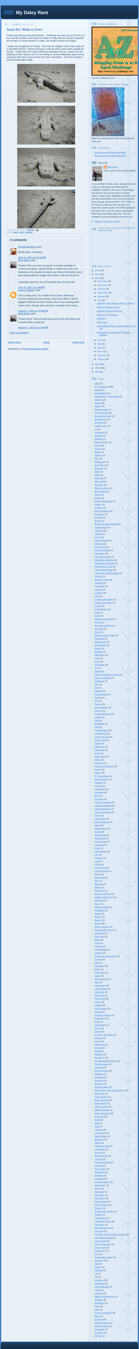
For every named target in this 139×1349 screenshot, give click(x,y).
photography (101, 989)
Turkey (98, 1267)
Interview (99, 792)
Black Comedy (102, 488)
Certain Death (101, 540)
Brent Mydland (102, 511)
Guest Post (100, 740)
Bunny (98, 521)
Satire (97, 1143)
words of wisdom (103, 1313)
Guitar (98, 743)
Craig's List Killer (103, 602)
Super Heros (101, 1201)
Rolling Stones (102, 1110)
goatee (98, 717)
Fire (96, 684)
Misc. (97, 904)
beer (97, 458)
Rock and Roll (102, 1100)
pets (97, 982)
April (100, 347)
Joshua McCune (27, 246)
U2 (96, 1273)
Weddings (100, 1303)
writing (98, 1319)
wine (97, 1309)
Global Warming (103, 714)
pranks (98, 1012)
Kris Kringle (101, 841)
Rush (97, 1120)
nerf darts (99, 933)
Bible (97, 471)
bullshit (98, 517)
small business (102, 1182)
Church (98, 576)
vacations (99, 1283)
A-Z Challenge (102, 386)
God (97, 720)
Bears (98, 452)
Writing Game (101, 1326)
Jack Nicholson (102, 809)
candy (98, 537)
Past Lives (102, 322)
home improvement (104, 766)
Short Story (100, 1169)
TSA (97, 1264)
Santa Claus (101, 1136)
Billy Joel (99, 481)
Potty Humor (101, 1008)
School (98, 1152)
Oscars (98, 959)
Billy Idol (99, 478)
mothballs (100, 910)
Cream (98, 606)
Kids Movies (101, 828)
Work (97, 1316)
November (102, 285)
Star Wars (99, 1195)
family (98, 671)
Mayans (98, 884)
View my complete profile (107, 221)
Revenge (99, 1080)
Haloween (100, 746)
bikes (97, 475)
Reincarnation (102, 1070)
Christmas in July (103, 566)
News (97, 940)
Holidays (99, 763)
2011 (97, 278)
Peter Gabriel (101, 979)
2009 (97, 368)
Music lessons (102, 926)
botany (98, 504)
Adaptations (101, 393)
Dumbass (99, 638)
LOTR (97, 864)
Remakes (99, 1077)
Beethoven (100, 462)
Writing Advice (102, 1323)
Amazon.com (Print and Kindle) (110, 152)
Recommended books (106, 1061)
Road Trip (99, 1093)
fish (96, 687)
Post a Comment (19, 332)
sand (22, 232)
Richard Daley (102, 1087)
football (98, 691)
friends (98, 697)
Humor (98, 773)
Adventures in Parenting (107, 396)
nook (97, 943)
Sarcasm (99, 1139)
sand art (99, 1129)
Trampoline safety (104, 1257)
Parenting (99, 966)
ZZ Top (98, 1336)
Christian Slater (102, 550)
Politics (98, 1005)
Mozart (98, 920)
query (97, 1041)
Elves (97, 661)
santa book (100, 1133)
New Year (99, 936)
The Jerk (99, 1231)
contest (98, 589)
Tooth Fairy (100, 1251)
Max (97, 881)
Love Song (100, 867)
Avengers (99, 432)
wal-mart (99, 1293)
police (98, 1002)
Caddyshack (101, 527)
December (102, 281)
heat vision (100, 756)
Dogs (97, 632)
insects (98, 786)
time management (104, 1237)
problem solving (103, 1015)
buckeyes (99, 514)
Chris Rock (100, 547)
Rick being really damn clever (109, 1090)
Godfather (100, 724)
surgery (98, 1208)
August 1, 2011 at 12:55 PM (33, 327)
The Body (99, 1224)
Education (100, 655)
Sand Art (101, 318)
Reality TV (100, 1057)
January (101, 359)
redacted (99, 1067)
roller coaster (101, 1106)
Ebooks (98, 651)
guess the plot (102, 737)
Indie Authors (101, 779)
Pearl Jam (100, 972)
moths (98, 913)
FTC (97, 701)
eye (96, 668)
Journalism (100, 818)
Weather (99, 1300)
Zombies (99, 1332)
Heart (97, 753)
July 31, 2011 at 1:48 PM (31, 287)
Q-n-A (97, 1028)
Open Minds (101, 949)
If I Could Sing (102, 776)
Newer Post (14, 342)
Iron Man (99, 799)
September (103, 292)
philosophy (100, 985)
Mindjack (99, 900)
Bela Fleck (100, 465)
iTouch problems (103, 802)
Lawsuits (99, 845)
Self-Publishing (102, 1162)
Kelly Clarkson (102, 822)
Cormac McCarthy (104, 599)
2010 (97, 364)
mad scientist (101, 871)
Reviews (99, 1084)
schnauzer (100, 1149)
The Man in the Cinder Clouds (110, 1234)
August (101, 296)
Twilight (98, 1270)
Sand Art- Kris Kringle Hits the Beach (115, 303)
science (98, 1159)
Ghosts (98, 710)
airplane (99, 399)
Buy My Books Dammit (106, 524)
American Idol (102, 413)
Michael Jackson (103, 894)
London (98, 858)
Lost (97, 861)
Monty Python (102, 907)
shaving (99, 1165)
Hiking (98, 759)
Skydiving (100, 1172)
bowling (99, 507)
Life (96, 854)
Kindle (98, 832)
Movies (98, 917)
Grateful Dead (102, 730)
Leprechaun (101, 851)
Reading (99, 1054)
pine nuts (99, 995)
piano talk (100, 992)
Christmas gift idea (104, 560)
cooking (99, 593)
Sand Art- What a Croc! (24, 29)
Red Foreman (101, 1064)
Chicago (99, 543)
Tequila (98, 1214)
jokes (97, 815)
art (96, 429)
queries (98, 1038)
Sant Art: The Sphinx (107, 315)
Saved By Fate (102, 1146)
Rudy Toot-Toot (102, 1113)
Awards (98, 435)
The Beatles (101, 1218)
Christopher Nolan (104, 570)
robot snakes (101, 1097)
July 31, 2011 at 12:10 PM (32, 257)
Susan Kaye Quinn (104, 1211)
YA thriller (99, 1329)
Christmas (100, 553)
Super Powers (102, 1205)
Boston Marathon (103, 501)
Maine (98, 874)
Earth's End (100, 642)
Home (46, 342)
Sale (97, 1123)
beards (98, 448)
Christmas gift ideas (105, 563)
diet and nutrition (103, 625)
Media (98, 887)
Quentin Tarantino (104, 1034)
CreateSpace (101, 609)
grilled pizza (101, 733)
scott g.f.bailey (26, 290)
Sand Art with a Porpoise (109, 311)
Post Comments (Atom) (35, 348)
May (99, 344)
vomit (97, 1290)
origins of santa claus (105, 956)
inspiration (100, 789)
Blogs (97, 494)
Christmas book (103, 557)
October (101, 289)
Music (98, 923)
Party (97, 969)
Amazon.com (101, 409)
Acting (98, 390)
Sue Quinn (100, 1198)
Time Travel (100, 1241)
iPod (97, 795)
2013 (97, 270)
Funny (98, 704)
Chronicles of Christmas (107, 573)
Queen (98, 1031)
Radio (97, 1051)
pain (97, 962)
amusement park (103, 416)
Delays (98, 622)
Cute (97, 612)
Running (99, 1116)
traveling (99, 1260)
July (99, 300)
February (102, 355)
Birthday (99, 485)
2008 (97, 372)
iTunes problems (103, 805)
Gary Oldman (101, 707)
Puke (97, 1021)
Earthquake (100, 645)
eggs (97, 658)
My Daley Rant (32, 12)
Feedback (99, 681)
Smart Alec (100, 1185)
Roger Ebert (101, 1103)
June (100, 340)
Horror (98, 769)
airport (98, 403)
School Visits (101, 1156)
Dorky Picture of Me (105, 635)
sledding (99, 1175)
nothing (98, 946)
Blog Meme (100, 491)
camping (99, 530)
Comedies (100, 586)
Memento (99, 890)
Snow (97, 1188)
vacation (29, 232)
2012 (97, 274)
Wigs (97, 1306)
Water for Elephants (105, 1296)
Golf (97, 727)
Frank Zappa (101, 694)
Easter (98, 648)
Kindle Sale (100, 835)
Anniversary (101, 419)
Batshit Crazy (101, 442)
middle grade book (104, 897)
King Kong (100, 838)
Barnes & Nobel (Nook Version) (110, 155)
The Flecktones (102, 1228)
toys (97, 1254)
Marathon (99, 877)
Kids (97, 825)
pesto (97, 975)
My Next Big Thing (104, 930)
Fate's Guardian (103, 678)
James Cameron (103, 812)
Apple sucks (101, 426)
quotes (98, 1048)
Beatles (98, 455)
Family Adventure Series (107, 674)
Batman (98, 439)
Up (96, 1277)
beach (15, 232)
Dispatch (99, 629)
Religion (99, 1074)
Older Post (78, 342)
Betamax (99, 468)
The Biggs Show (103, 1221)
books (98, 498)
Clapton (99, 583)
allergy (98, 406)
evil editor (100, 665)
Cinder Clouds (102, 579)
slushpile (99, 1178)
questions (100, 1044)
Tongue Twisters (103, 1244)
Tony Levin (100, 1247)
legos (97, 848)
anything (99, 422)
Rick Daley (24, 260)
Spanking (99, 1192)
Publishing (100, 1018)
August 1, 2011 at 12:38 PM (33, 311)
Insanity (99, 782)
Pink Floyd (100, 998)
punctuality (100, 1025)
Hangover (99, 750)
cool (97, 596)
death (97, 616)
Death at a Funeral (104, 619)
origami (98, 953)
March (100, 351)
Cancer (98, 534)
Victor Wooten (102, 1286)
